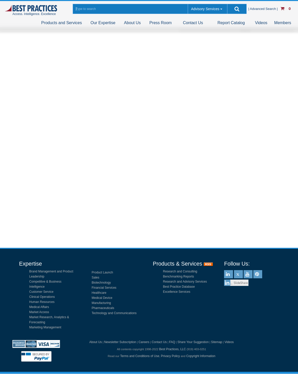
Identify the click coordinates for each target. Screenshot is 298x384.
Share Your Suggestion (193, 342)
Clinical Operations (42, 297)
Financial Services (104, 287)
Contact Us (193, 23)
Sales (95, 277)
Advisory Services (205, 9)
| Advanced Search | (263, 9)
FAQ (172, 342)
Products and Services (61, 23)
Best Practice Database (179, 286)
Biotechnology (101, 282)
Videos (261, 23)
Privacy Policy (170, 356)
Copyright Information (200, 356)
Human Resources (41, 302)
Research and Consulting (180, 271)
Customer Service (41, 292)
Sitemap (216, 342)
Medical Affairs (39, 307)
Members (282, 23)
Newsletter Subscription (120, 342)
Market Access (39, 312)
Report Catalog (231, 23)
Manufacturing (101, 303)
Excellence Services (176, 292)
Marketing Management (45, 327)
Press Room (160, 23)
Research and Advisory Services (185, 281)
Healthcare (99, 293)
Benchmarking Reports (178, 276)
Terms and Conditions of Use (139, 356)
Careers (143, 342)
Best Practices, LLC (172, 349)
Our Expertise (102, 23)
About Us (132, 23)
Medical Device (102, 298)
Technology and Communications (114, 313)
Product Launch (102, 272)
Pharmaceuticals (103, 308)
